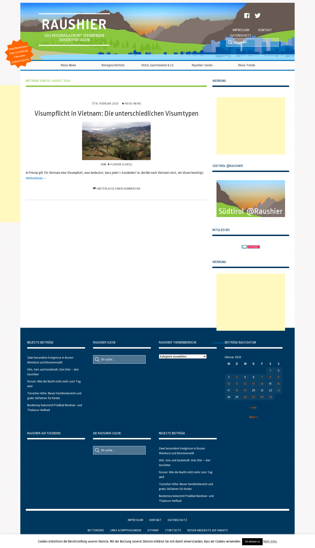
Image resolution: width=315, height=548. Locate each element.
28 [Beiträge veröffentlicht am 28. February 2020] (262, 397)
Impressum (241, 30)
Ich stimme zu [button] (252, 541)
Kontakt (265, 30)
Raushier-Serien (202, 65)
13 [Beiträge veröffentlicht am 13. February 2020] (253, 383)
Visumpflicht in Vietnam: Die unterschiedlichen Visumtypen (116, 113)
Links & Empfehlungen (125, 530)
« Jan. (253, 407)
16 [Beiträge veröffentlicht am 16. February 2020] (278, 383)
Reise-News (68, 65)
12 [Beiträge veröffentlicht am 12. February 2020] (245, 383)
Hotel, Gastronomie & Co (157, 65)
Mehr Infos (270, 541)
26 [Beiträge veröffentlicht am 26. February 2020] (245, 397)
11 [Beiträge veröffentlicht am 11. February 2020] (237, 383)
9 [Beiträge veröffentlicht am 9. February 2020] (278, 377)
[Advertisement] (250, 125)
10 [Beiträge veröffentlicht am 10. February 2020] (228, 383)
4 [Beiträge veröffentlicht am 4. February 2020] (237, 377)
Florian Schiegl (121, 164)
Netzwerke (96, 530)
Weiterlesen (34, 178)
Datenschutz (240, 36)
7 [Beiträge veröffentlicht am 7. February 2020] (262, 377)
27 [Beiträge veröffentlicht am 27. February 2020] (253, 397)
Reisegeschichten (113, 65)
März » (253, 417)
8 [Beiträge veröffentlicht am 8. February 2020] (270, 377)
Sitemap (153, 530)
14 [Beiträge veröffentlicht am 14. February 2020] (262, 383)
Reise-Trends (246, 65)
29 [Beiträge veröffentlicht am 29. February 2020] (270, 397)
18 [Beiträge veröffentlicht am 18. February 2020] (236, 390)
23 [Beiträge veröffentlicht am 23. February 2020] (278, 390)
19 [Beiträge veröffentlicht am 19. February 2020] (245, 390)
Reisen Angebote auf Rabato (207, 530)
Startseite (218, 342)
